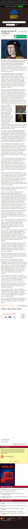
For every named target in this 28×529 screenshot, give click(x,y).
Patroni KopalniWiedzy (14, 461)
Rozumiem (20, 6)
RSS (3, 518)
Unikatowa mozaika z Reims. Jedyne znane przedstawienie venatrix (13, 514)
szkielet (8, 308)
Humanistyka (13, 35)
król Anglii (19, 308)
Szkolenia (9, 519)
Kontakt (19, 518)
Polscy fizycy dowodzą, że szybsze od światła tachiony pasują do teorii (14, 503)
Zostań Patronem (5, 446)
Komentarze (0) (5, 439)
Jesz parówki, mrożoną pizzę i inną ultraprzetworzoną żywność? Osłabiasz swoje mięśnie (14, 497)
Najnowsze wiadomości (7, 486)
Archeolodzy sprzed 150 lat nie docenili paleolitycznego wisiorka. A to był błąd (13, 494)
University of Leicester (9, 305)
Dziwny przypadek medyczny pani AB (9, 491)
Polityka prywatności (11, 518)
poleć (26, 316)
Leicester (13, 308)
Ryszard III (4, 308)
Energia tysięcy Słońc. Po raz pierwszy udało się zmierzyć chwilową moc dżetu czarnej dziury (13, 490)
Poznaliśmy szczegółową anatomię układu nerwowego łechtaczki (12, 509)
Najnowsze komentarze (7, 500)
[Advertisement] (14, 363)
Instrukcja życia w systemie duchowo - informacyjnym (12, 511)
